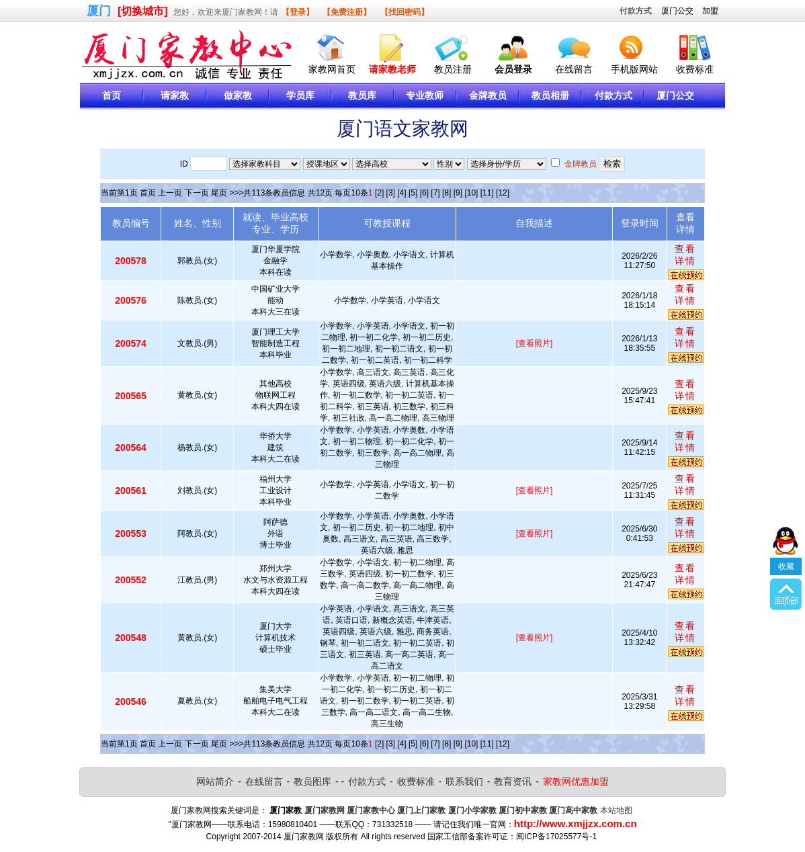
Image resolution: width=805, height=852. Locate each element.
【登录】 (298, 12)
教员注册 (453, 69)
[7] (435, 193)
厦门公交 (677, 10)
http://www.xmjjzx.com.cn (575, 823)
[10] (471, 193)
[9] (458, 193)
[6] (424, 193)
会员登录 (513, 69)
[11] (487, 193)
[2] (379, 193)
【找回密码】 (404, 12)
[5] (413, 193)
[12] (502, 193)
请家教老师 (392, 69)
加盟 (710, 10)
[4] (401, 193)
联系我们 (464, 781)
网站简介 (215, 781)
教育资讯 (513, 781)
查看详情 (685, 254)
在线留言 (574, 69)
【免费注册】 (347, 12)
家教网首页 (331, 69)
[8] (446, 193)
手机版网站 (634, 69)
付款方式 (636, 10)
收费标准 (695, 69)
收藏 (786, 555)
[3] (390, 193)
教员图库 (312, 781)
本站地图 (616, 810)
